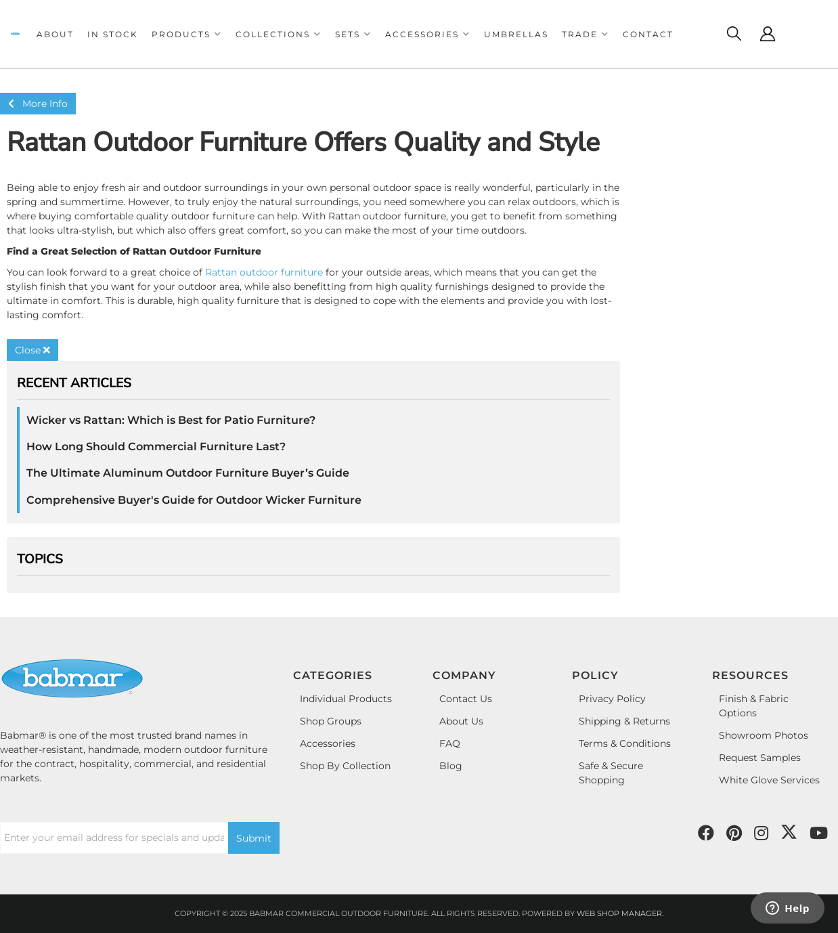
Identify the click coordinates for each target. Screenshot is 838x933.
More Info (38, 103)
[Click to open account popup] (768, 34)
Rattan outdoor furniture (264, 272)
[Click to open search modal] (734, 34)
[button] (187, 34)
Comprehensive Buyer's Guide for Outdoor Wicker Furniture (193, 500)
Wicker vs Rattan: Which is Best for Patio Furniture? (170, 420)
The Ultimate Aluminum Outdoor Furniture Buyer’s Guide (187, 472)
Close (32, 350)
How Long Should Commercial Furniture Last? (156, 446)
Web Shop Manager (619, 913)
